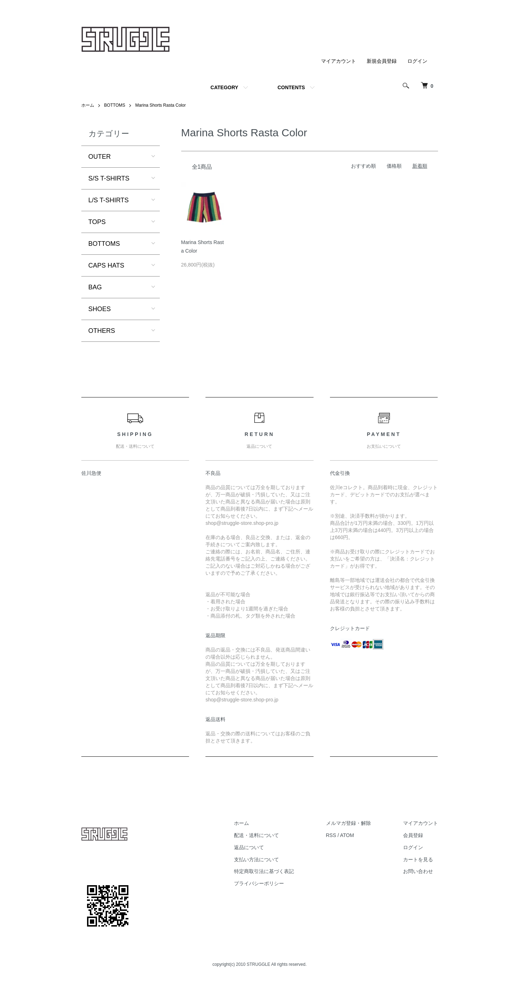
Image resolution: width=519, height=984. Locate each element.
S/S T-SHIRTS (108, 178)
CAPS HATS (106, 265)
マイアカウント (338, 61)
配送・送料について (256, 835)
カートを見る (418, 859)
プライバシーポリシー (259, 883)
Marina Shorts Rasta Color (160, 105)
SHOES (99, 309)
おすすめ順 (363, 166)
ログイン (417, 61)
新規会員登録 (382, 61)
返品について (249, 847)
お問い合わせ (418, 871)
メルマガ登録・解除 (348, 823)
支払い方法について (256, 859)
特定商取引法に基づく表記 (264, 871)
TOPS (97, 221)
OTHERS (101, 330)
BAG (95, 287)
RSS (331, 835)
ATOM (347, 835)
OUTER (99, 156)
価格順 (394, 166)
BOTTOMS (114, 105)
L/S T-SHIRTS (108, 200)
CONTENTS (291, 87)
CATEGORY (224, 87)
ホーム (87, 105)
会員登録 (413, 835)
